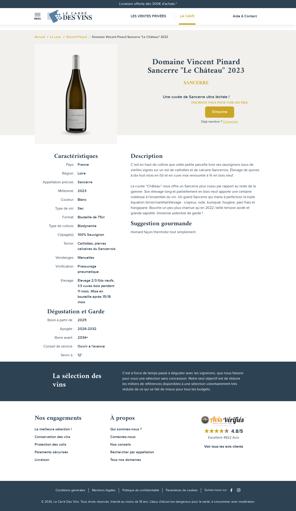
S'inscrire (219, 112)
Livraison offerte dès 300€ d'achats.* (148, 4)
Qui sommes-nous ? (126, 429)
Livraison (42, 460)
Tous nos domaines (125, 460)
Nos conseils (120, 444)
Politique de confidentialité (140, 490)
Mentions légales (104, 490)
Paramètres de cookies (182, 490)
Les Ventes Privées (148, 16)
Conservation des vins (52, 437)
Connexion (230, 122)
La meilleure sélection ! (53, 429)
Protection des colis (50, 444)
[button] (37, 16)
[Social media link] (232, 490)
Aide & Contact (245, 16)
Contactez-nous (123, 437)
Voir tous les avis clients (223, 447)
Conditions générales (70, 490)
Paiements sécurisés (51, 452)
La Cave (187, 16)
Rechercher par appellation (132, 452)
